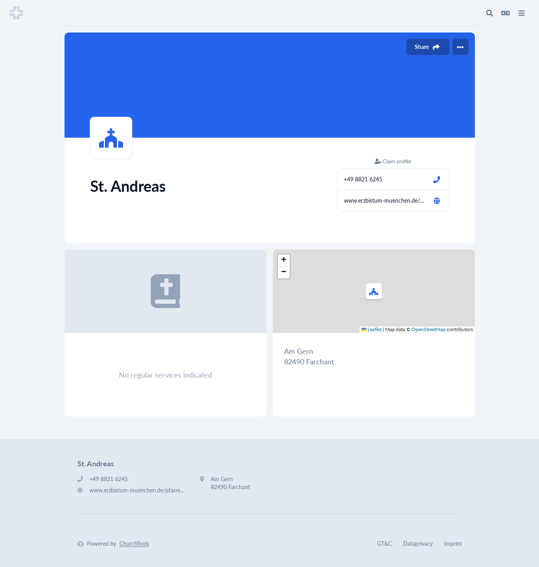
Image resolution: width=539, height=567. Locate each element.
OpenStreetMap (429, 329)
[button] (374, 291)
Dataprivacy (418, 543)
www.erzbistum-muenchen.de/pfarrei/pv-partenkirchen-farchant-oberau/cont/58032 (385, 200)
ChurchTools (134, 543)
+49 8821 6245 (363, 179)
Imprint (453, 543)
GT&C (384, 543)
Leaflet (371, 329)
